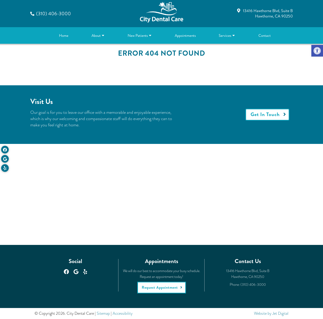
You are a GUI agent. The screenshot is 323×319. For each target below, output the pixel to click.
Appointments (185, 35)
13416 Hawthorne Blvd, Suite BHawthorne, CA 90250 (268, 13)
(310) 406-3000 (53, 13)
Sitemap (103, 313)
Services (225, 35)
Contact (264, 35)
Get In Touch (265, 114)
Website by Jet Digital (271, 313)
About (96, 35)
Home (63, 35)
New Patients (138, 35)
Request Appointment (160, 287)
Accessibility (123, 313)
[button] (317, 51)
